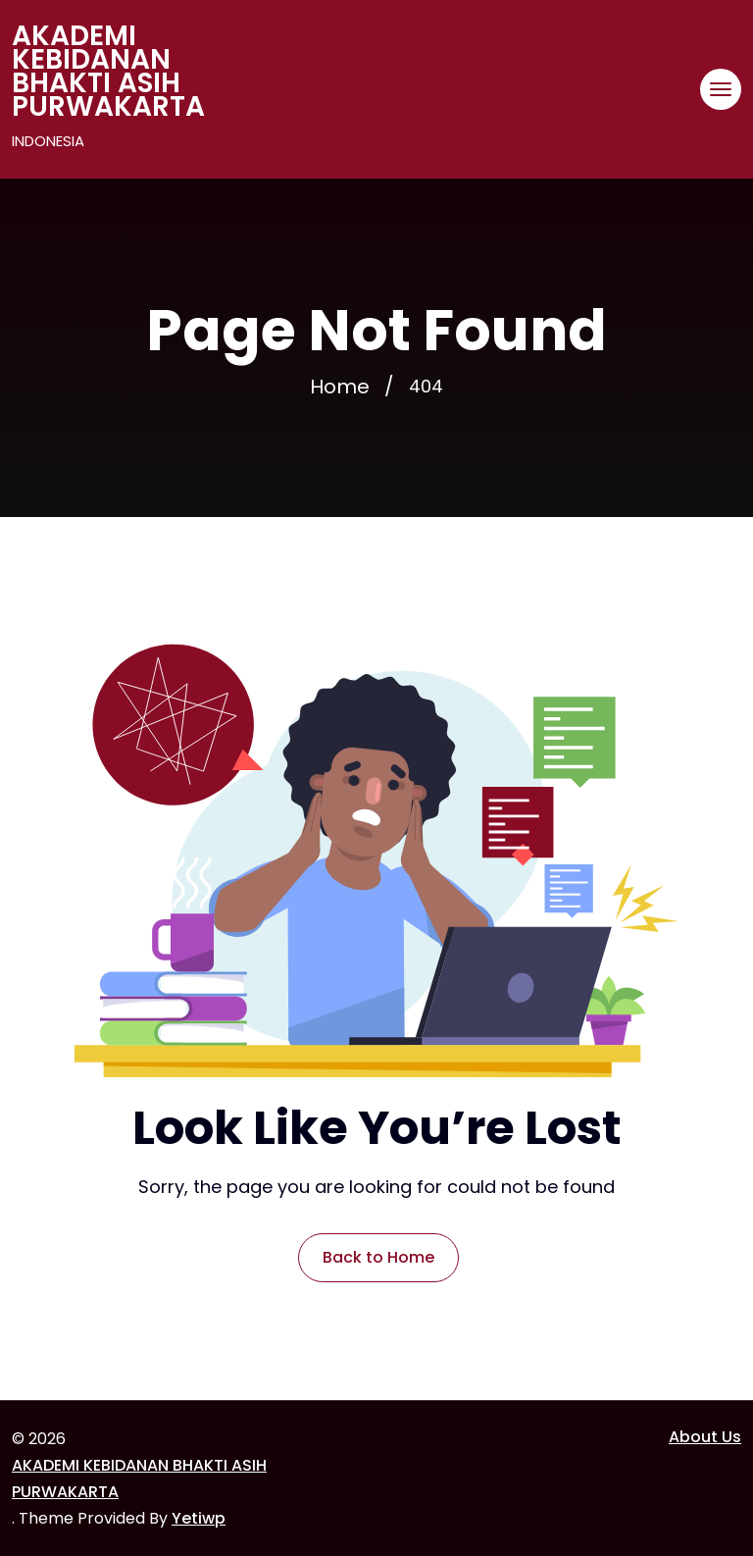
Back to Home (378, 1257)
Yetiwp (199, 1518)
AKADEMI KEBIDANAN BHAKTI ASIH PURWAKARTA (108, 72)
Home (340, 386)
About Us (705, 1437)
